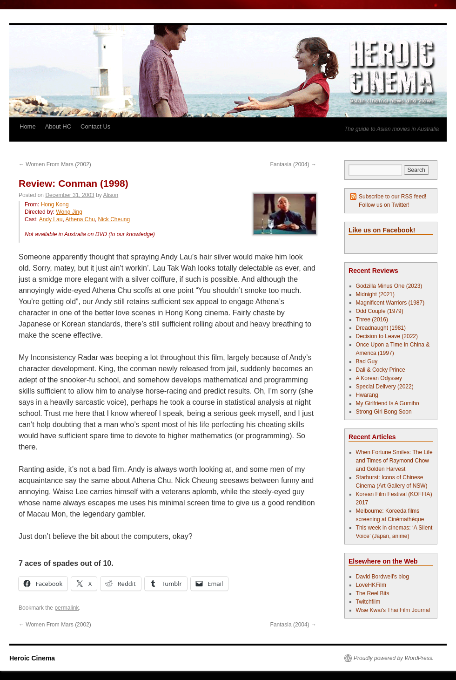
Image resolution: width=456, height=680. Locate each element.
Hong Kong (55, 204)
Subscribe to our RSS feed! (392, 196)
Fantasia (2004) (293, 164)
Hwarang (367, 395)
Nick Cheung (114, 219)
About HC (58, 126)
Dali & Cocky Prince (380, 370)
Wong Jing (69, 212)
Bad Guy (367, 361)
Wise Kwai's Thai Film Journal (393, 610)
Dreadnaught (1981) (381, 328)
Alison (111, 195)
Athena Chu (79, 219)
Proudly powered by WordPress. (394, 658)
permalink (66, 608)
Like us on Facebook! (382, 230)
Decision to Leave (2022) (387, 336)
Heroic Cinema (32, 658)
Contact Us (95, 126)
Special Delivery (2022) (385, 386)
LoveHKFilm (371, 585)
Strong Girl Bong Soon (384, 411)
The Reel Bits (372, 593)
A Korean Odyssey (379, 378)
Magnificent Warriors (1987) (390, 302)
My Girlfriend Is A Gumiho (387, 403)
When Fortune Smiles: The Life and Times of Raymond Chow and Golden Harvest (394, 460)
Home (28, 126)
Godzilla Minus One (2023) (389, 286)
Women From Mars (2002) (55, 164)
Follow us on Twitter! (384, 205)
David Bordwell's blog (382, 576)
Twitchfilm (368, 601)
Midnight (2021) (375, 294)
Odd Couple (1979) (379, 311)
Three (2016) (372, 319)
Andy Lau (51, 219)
